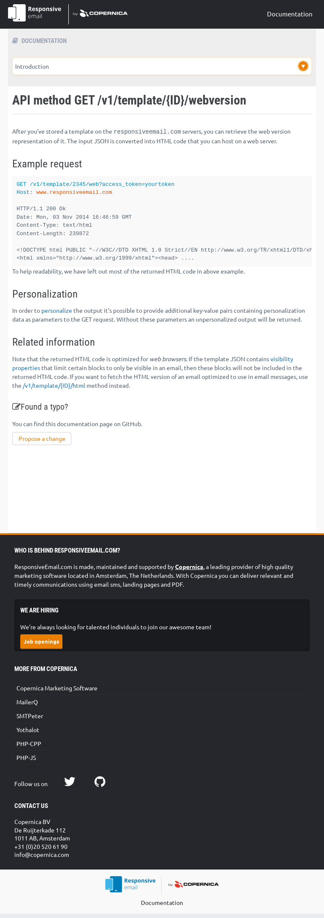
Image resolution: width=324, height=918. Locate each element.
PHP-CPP (28, 748)
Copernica (189, 570)
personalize (56, 314)
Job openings (41, 645)
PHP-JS (26, 761)
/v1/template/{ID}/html (54, 389)
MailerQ (27, 706)
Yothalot (27, 734)
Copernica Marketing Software (56, 692)
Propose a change (42, 442)
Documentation (290, 14)
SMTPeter (29, 720)
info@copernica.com (41, 858)
